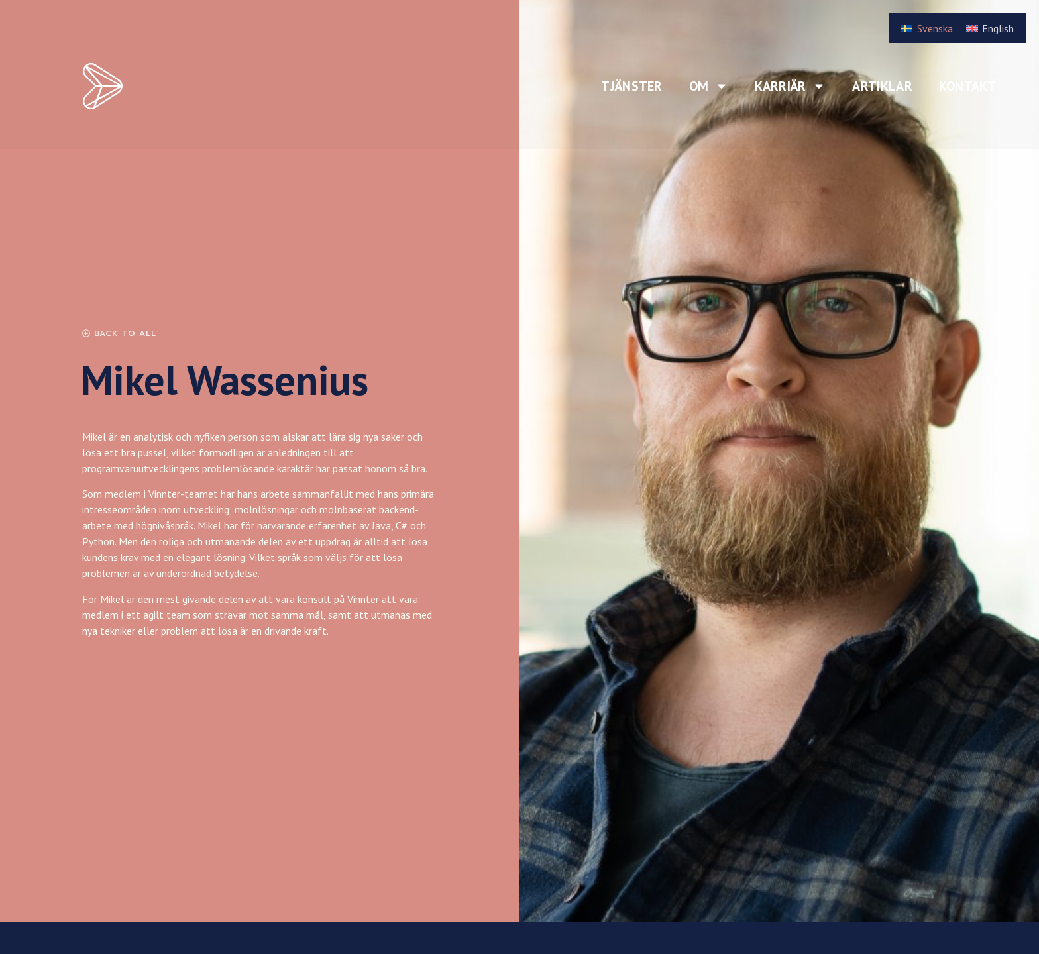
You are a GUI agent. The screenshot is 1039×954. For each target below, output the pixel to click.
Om (709, 86)
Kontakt (967, 86)
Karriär (790, 86)
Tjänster (631, 86)
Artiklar (882, 86)
